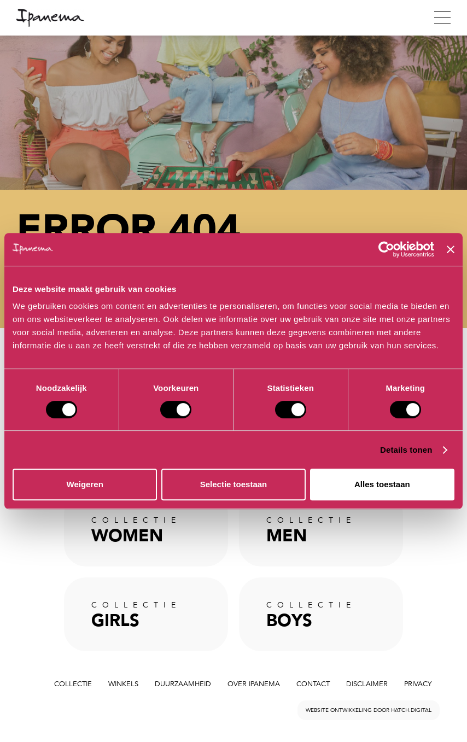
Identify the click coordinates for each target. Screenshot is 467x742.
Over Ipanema (253, 684)
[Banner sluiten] (450, 249)
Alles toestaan (382, 484)
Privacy (417, 684)
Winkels (123, 684)
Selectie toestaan (233, 484)
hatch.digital (411, 710)
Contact (313, 684)
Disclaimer (367, 684)
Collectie (73, 684)
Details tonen (406, 449)
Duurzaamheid (183, 684)
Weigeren (85, 484)
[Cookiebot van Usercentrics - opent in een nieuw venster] (386, 249)
